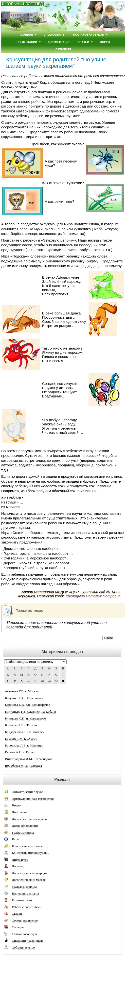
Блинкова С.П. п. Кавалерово (25, 718)
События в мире (23, 947)
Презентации (27, 42)
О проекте (63, 49)
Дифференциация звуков (29, 819)
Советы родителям (25, 920)
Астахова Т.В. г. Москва (21, 691)
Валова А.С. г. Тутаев (20, 752)
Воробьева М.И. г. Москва (23, 765)
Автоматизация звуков (27, 792)
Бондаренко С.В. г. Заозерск (24, 732)
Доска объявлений (25, 826)
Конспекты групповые (27, 846)
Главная (26, 34)
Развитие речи (22, 900)
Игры (15, 839)
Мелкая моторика (24, 886)
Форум (105, 42)
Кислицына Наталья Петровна (93, 596)
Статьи (83, 42)
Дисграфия (19, 812)
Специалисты (54, 34)
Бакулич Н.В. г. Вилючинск (24, 698)
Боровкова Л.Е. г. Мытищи (24, 745)
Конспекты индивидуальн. (30, 853)
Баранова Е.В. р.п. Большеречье (27, 704)
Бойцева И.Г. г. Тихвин (21, 725)
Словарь (18, 927)
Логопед (17, 866)
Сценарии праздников (27, 940)
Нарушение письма (25, 893)
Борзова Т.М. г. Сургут (21, 738)
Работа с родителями (26, 907)
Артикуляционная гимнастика (33, 799)
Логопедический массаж (29, 880)
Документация (59, 42)
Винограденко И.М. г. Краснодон (28, 759)
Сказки (17, 913)
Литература (20, 859)
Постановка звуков (88, 34)
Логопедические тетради (29, 873)
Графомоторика (23, 832)
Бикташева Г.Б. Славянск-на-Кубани (30, 711)
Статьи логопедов (24, 934)
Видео (16, 805)
